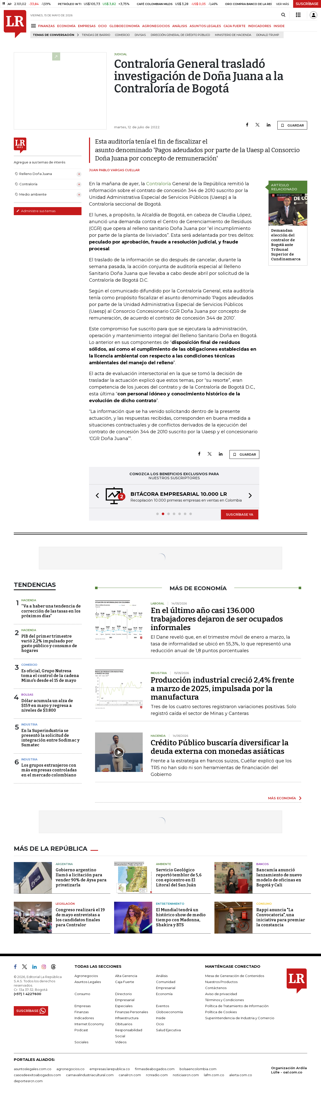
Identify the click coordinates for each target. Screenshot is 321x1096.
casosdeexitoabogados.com (37, 1075)
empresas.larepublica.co (110, 1069)
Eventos (162, 1006)
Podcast (81, 1030)
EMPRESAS (87, 26)
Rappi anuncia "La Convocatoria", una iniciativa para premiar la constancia (280, 917)
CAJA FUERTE (234, 26)
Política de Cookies (221, 1012)
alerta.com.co (240, 1075)
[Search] (283, 15)
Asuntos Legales (87, 982)
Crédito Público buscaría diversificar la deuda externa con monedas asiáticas (220, 747)
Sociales (81, 1042)
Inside (161, 1018)
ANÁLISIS (179, 26)
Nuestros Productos (221, 982)
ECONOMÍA (66, 26)
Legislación (65, 903)
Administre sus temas (35, 211)
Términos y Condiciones (224, 1000)
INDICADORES (259, 26)
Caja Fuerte (124, 982)
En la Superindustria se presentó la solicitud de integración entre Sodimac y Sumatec (50, 738)
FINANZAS (46, 26)
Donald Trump (267, 35)
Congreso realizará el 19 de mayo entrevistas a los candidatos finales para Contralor (80, 917)
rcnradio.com (157, 1075)
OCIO (102, 26)
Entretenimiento (170, 903)
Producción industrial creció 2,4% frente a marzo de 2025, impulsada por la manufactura (222, 689)
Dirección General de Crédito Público (180, 35)
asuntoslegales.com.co (32, 1069)
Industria (29, 724)
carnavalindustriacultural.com (90, 1075)
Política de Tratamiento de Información (237, 1006)
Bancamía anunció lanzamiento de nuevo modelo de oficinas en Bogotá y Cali (279, 877)
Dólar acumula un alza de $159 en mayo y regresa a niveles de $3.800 (47, 705)
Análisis (162, 976)
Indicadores (84, 1018)
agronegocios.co (70, 1069)
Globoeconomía (169, 1012)
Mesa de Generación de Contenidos (234, 976)
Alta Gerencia (126, 976)
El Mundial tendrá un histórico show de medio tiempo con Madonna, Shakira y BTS (181, 917)
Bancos (262, 864)
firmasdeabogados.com (155, 1069)
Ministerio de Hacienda (233, 35)
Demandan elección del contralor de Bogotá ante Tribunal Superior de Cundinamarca (285, 244)
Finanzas (81, 1012)
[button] (96, 496)
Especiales (123, 1006)
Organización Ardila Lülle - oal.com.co (289, 1070)
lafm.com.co (214, 1075)
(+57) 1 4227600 (27, 994)
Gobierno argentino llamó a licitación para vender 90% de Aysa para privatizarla (81, 877)
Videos (120, 1042)
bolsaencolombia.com (198, 1069)
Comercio (122, 35)
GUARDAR (292, 125)
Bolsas (27, 694)
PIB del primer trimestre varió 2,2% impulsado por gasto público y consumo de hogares (49, 643)
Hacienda (28, 600)
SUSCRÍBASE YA (239, 514)
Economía (164, 994)
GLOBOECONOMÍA (124, 26)
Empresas (82, 1006)
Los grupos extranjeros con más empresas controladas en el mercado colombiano (49, 770)
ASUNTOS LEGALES (205, 26)
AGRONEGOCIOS (156, 26)
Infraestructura (126, 1018)
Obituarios (123, 1024)
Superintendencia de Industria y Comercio (239, 1018)
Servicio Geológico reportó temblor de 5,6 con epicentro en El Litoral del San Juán (179, 877)
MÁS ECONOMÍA (282, 798)
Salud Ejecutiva (168, 1030)
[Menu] (34, 25)
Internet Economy (89, 1024)
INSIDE (279, 26)
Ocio (160, 1024)
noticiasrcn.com (186, 1075)
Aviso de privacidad (221, 994)
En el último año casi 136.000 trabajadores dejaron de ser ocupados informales (217, 619)
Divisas (140, 35)
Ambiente (163, 864)
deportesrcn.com (28, 1081)
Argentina (64, 864)
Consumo (264, 903)
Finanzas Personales (131, 1012)
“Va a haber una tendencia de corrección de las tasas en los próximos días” (51, 611)
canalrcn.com (130, 1075)
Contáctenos (215, 988)
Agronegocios (86, 976)
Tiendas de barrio (96, 35)
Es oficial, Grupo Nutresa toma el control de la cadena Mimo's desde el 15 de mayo (50, 675)
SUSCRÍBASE (307, 4)
